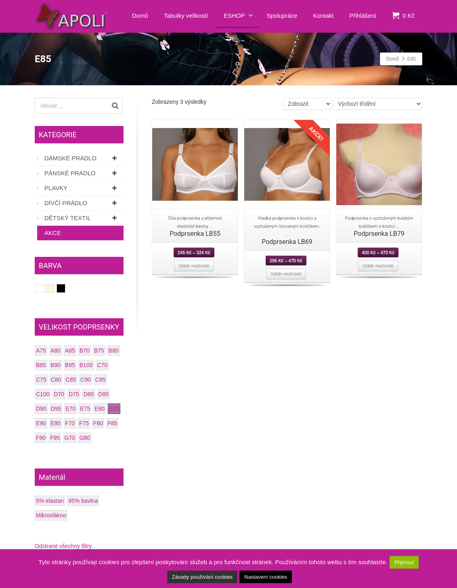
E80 (99, 408)
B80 (114, 350)
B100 (86, 365)
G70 (69, 438)
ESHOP (238, 15)
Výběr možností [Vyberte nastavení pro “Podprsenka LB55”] (193, 265)
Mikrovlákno (51, 515)
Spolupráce (282, 15)
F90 (41, 438)
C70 (102, 365)
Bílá (43, 288)
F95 (55, 438)
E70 (70, 408)
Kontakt (323, 15)
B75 (99, 350)
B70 (85, 350)
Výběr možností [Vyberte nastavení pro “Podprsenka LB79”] (378, 265)
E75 (85, 408)
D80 (89, 394)
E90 (41, 423)
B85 (41, 365)
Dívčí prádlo (81, 203)
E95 (55, 423)
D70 (59, 394)
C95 (100, 379)
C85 (70, 379)
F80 (98, 423)
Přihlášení (362, 15)
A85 (70, 350)
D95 (56, 408)
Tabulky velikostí (186, 15)
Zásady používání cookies (202, 577)
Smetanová (54, 288)
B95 (70, 365)
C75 (41, 379)
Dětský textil (81, 217)
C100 (42, 394)
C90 (85, 379)
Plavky (81, 188)
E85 (114, 408)
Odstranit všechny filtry (63, 546)
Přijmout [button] (404, 562)
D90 (41, 408)
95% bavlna (83, 501)
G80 (85, 438)
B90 (55, 365)
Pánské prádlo (81, 173)
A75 (41, 350)
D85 (104, 394)
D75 (74, 394)
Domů (140, 15)
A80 (55, 350)
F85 (112, 423)
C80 (56, 379)
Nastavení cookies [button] (265, 577)
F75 (84, 423)
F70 (70, 423)
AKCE (52, 232)
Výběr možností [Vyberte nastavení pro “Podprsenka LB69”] (285, 273)
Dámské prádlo (81, 158)
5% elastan (50, 501)
